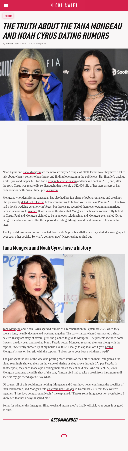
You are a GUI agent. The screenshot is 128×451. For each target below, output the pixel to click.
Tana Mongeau (32, 172)
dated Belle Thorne (32, 202)
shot (40, 372)
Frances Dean (12, 43)
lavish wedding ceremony (25, 206)
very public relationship (62, 181)
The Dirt (8, 15)
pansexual (42, 197)
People (56, 342)
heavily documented (31, 333)
